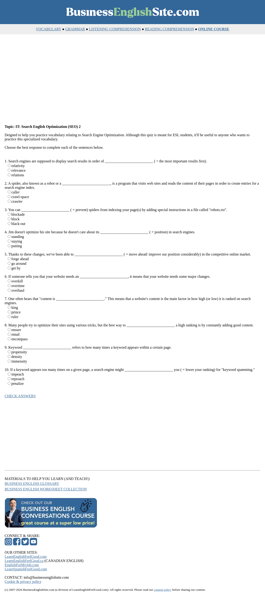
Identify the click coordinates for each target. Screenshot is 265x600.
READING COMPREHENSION (169, 29)
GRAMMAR (75, 29)
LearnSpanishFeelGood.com (26, 569)
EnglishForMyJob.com (22, 565)
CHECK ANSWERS (20, 396)
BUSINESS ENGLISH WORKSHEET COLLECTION (46, 489)
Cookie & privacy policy (23, 582)
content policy (163, 589)
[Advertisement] (132, 79)
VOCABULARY (48, 29)
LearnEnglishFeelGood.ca (24, 561)
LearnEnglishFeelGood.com (26, 557)
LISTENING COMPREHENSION (115, 29)
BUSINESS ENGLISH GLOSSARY (32, 484)
